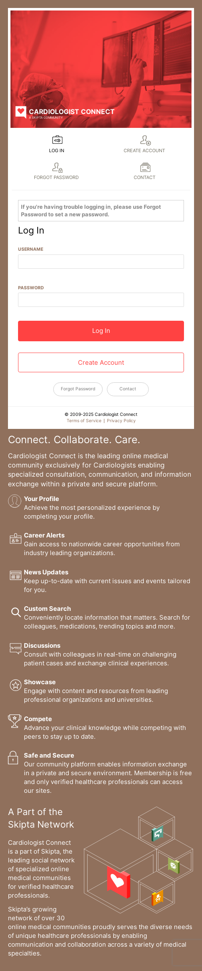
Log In (56, 150)
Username (30, 249)
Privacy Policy (121, 420)
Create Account (144, 150)
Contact (144, 177)
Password (31, 288)
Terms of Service (84, 420)
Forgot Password (56, 177)
